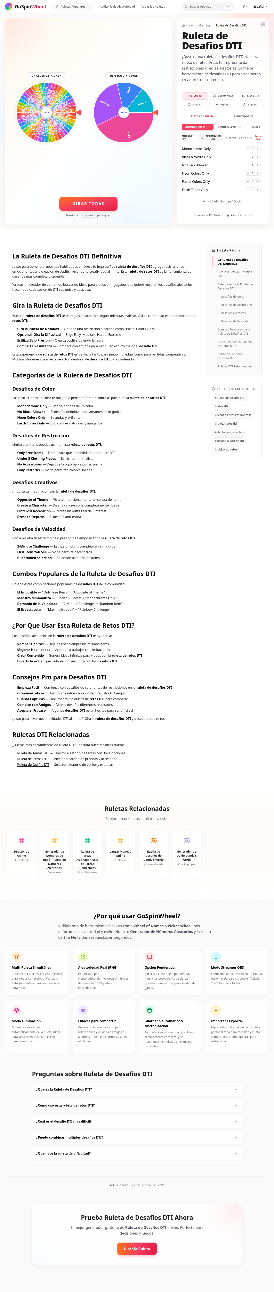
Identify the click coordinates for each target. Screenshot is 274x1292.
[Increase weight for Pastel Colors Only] (257, 182)
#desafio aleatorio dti (229, 441)
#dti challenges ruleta (229, 432)
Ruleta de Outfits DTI (33, 764)
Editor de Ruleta (202, 116)
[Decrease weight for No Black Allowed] (248, 165)
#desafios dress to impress (233, 415)
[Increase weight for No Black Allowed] (257, 165)
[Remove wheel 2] (240, 127)
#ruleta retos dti (226, 423)
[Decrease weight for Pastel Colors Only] (248, 182)
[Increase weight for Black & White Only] (257, 157)
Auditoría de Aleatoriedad (117, 6)
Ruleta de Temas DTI (33, 753)
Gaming (204, 25)
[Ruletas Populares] (73, 6)
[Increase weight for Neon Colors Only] (257, 173)
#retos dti (221, 406)
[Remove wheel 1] (209, 127)
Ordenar (230, 137)
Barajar (243, 137)
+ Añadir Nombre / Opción (223, 201)
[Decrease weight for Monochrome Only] (248, 149)
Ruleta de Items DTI (32, 759)
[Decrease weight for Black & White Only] (248, 157)
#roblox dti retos (226, 449)
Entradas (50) (188, 138)
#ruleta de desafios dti (230, 398)
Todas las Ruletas (153, 6)
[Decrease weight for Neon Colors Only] (248, 173)
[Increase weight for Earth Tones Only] (257, 190)
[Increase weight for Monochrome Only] (257, 149)
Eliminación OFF (211, 138)
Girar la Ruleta (137, 1248)
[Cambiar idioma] (260, 6)
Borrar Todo (256, 138)
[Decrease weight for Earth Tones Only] (248, 190)
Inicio (187, 25)
